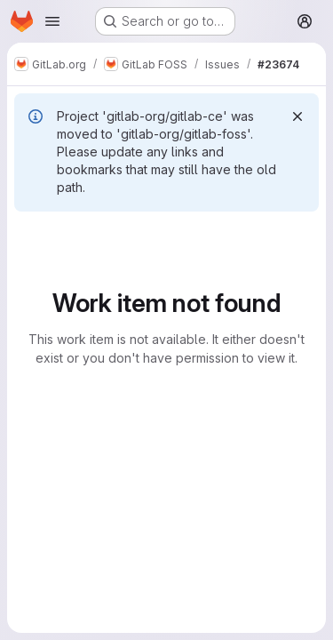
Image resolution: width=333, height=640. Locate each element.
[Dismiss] (297, 116)
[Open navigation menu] (52, 21)
